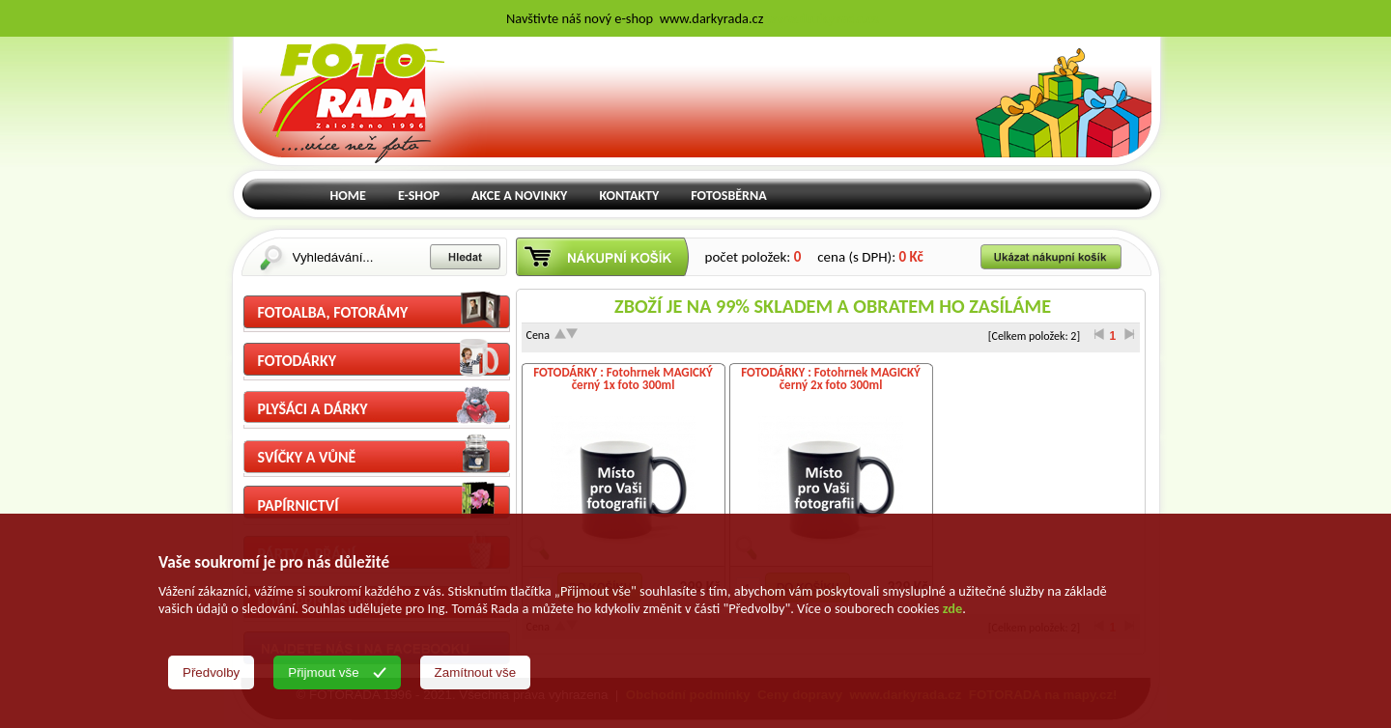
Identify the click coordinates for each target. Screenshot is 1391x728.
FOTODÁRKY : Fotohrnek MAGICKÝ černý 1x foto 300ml (623, 378)
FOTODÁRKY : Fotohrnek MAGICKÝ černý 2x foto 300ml (831, 378)
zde (952, 608)
